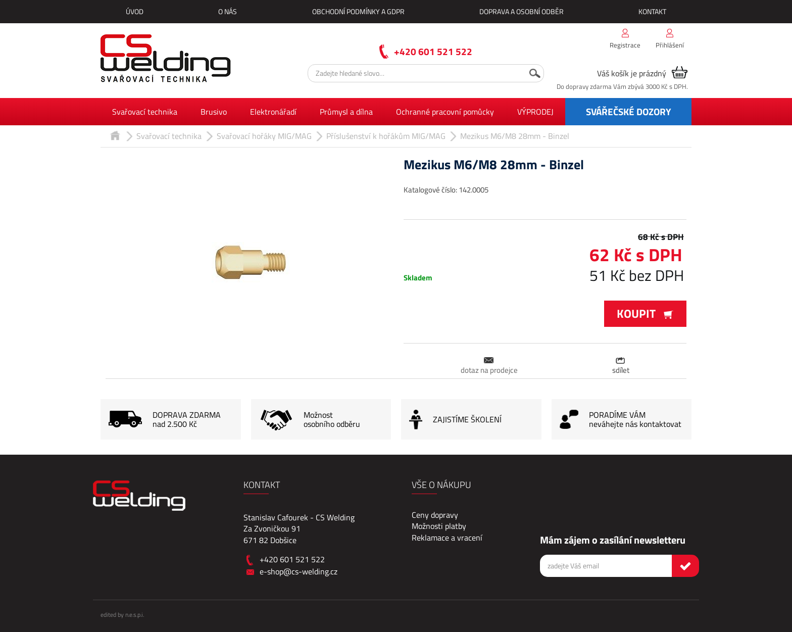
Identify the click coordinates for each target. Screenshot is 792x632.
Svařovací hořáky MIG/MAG (264, 136)
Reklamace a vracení (447, 537)
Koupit (645, 313)
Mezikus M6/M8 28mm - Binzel (514, 136)
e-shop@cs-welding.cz (298, 571)
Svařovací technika (144, 112)
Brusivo (214, 112)
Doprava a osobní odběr (521, 11)
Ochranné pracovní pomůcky (445, 112)
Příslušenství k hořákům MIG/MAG (385, 136)
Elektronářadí (273, 112)
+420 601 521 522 (433, 51)
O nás (227, 11)
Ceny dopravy (435, 515)
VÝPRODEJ (535, 112)
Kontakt (652, 11)
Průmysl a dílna (346, 112)
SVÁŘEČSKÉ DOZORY (628, 111)
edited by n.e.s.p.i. (122, 614)
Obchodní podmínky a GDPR (358, 11)
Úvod (134, 11)
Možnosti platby (439, 526)
